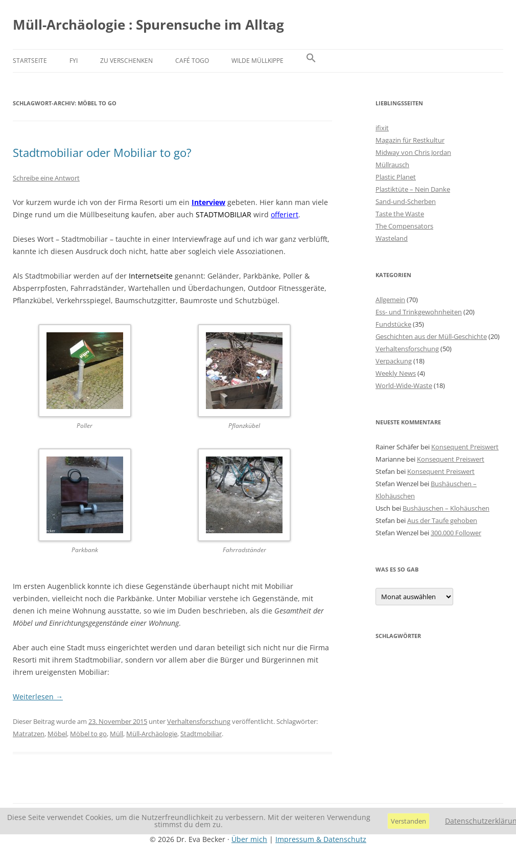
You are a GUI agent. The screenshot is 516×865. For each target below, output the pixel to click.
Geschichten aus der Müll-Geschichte (431, 336)
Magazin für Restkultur (410, 140)
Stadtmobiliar (201, 733)
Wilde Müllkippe (257, 60)
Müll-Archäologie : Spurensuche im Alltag (148, 24)
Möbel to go (88, 733)
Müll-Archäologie (151, 733)
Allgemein (390, 299)
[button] (311, 61)
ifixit (382, 127)
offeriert (284, 214)
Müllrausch (392, 164)
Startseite (30, 60)
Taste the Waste (400, 213)
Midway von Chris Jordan (413, 152)
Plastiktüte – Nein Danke (413, 189)
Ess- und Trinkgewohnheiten (419, 311)
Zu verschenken (126, 60)
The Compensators (404, 226)
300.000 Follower (456, 532)
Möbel (57, 733)
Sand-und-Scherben (406, 201)
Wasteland (392, 238)
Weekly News (396, 373)
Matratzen (28, 733)
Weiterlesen (38, 696)
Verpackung (394, 361)
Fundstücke (393, 324)
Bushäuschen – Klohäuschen (446, 508)
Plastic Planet (396, 176)
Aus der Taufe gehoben (442, 520)
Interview (208, 202)
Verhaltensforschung (198, 721)
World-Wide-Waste (404, 385)
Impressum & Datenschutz (320, 839)
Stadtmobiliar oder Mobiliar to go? (102, 152)
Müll (116, 733)
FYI (73, 60)
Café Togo (192, 60)
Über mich (249, 839)
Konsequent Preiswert (465, 446)
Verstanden (408, 821)
